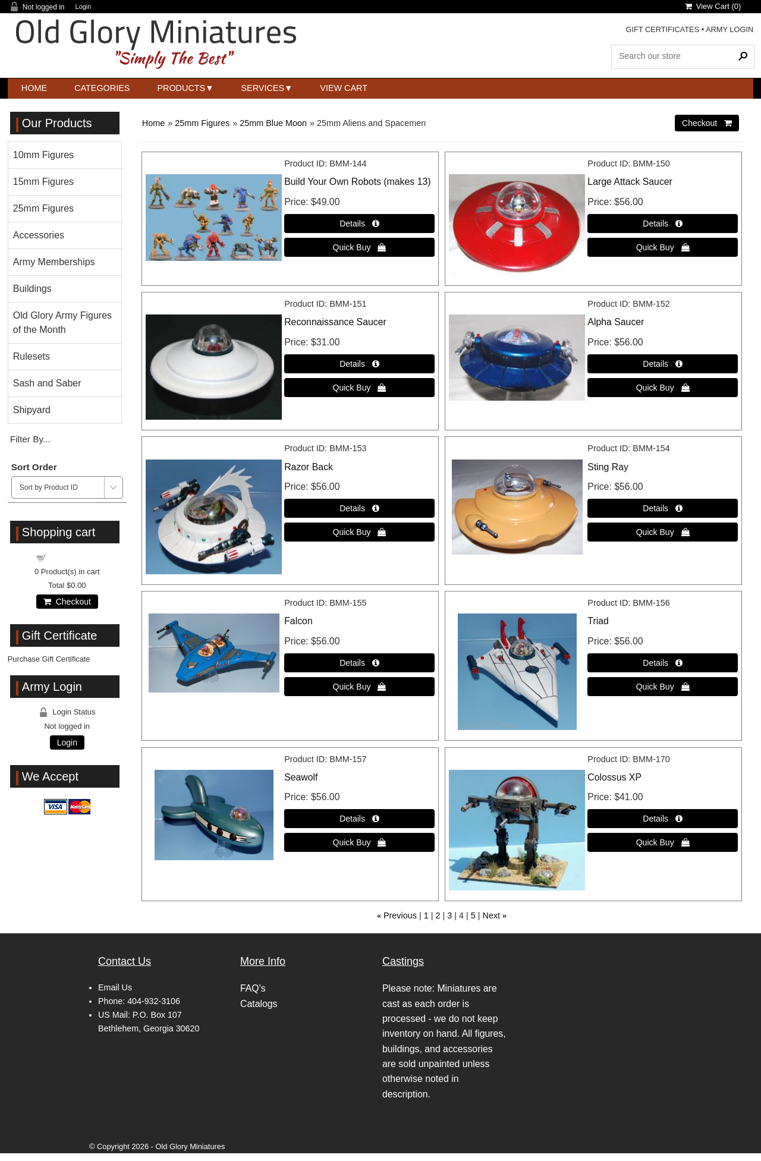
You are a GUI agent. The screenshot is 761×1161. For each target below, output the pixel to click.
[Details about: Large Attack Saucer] (662, 223)
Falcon (298, 621)
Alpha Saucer (615, 322)
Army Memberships (54, 262)
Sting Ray (607, 467)
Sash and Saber (47, 383)
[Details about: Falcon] (359, 662)
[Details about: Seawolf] (359, 818)
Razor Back (308, 467)
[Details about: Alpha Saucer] (662, 363)
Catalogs (258, 1004)
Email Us (115, 987)
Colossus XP (614, 777)
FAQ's (253, 988)
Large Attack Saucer (629, 182)
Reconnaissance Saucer (335, 322)
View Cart (343, 88)
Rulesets (31, 356)
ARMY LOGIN (729, 29)
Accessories (38, 235)
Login (84, 7)
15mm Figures (43, 182)
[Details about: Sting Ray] (662, 508)
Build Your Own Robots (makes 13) (357, 182)
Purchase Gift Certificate (49, 659)
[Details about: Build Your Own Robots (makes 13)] (359, 223)
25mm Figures (202, 123)
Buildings (32, 289)
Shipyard (32, 410)
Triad (597, 621)
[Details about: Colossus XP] (662, 818)
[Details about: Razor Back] (359, 508)
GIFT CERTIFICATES (662, 29)
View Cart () (713, 6)
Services (263, 88)
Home (34, 88)
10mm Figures (43, 155)
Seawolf (300, 777)
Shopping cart (74, 557)
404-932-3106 (153, 1001)
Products (181, 88)
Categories (102, 88)
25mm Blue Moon (273, 123)
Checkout (67, 601)
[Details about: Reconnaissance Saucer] (359, 363)
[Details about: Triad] (662, 662)
